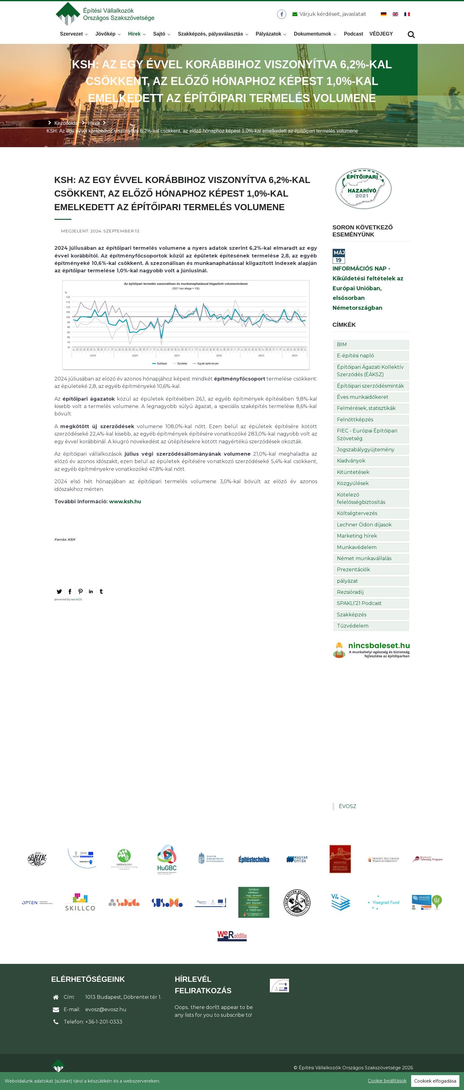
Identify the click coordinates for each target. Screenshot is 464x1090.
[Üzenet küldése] (328, 18)
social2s (76, 607)
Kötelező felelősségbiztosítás (361, 506)
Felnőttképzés (355, 428)
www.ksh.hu (125, 510)
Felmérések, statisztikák (366, 416)
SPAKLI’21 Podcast (359, 612)
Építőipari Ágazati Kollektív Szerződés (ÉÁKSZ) (370, 379)
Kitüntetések (353, 480)
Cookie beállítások (387, 1081)
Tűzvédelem (352, 634)
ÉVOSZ (347, 815)
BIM (342, 353)
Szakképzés (351, 623)
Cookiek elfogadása (435, 1081)
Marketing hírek (357, 544)
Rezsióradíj (350, 600)
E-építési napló (355, 364)
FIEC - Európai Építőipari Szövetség (367, 442)
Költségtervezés (357, 522)
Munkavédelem (357, 555)
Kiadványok (351, 469)
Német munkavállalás (364, 567)
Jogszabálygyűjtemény (365, 458)
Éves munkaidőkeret (363, 405)
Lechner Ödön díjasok (364, 533)
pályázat (347, 589)
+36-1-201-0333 (103, 1030)
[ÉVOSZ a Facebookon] (281, 18)
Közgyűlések (353, 492)
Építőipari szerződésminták (370, 394)
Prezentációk (353, 578)
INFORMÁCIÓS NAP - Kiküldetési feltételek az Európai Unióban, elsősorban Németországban (368, 296)
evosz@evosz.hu (105, 1018)
